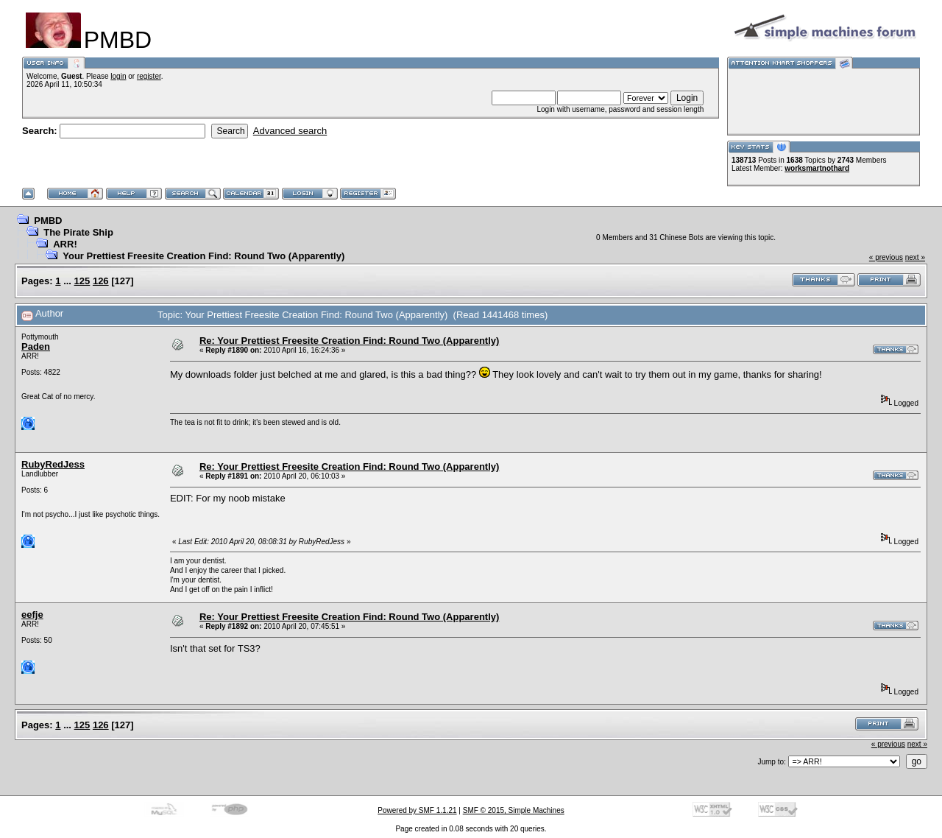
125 (82, 280)
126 (101, 280)
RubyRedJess (53, 464)
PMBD (48, 220)
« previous (886, 257)
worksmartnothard (817, 168)
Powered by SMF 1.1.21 (417, 810)
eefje (32, 614)
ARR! (65, 244)
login (118, 76)
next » (915, 257)
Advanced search (290, 130)
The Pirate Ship (78, 232)
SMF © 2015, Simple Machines (513, 810)
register (149, 76)
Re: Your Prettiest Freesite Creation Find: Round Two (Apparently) (349, 340)
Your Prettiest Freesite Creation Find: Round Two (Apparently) (203, 255)
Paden (35, 346)
